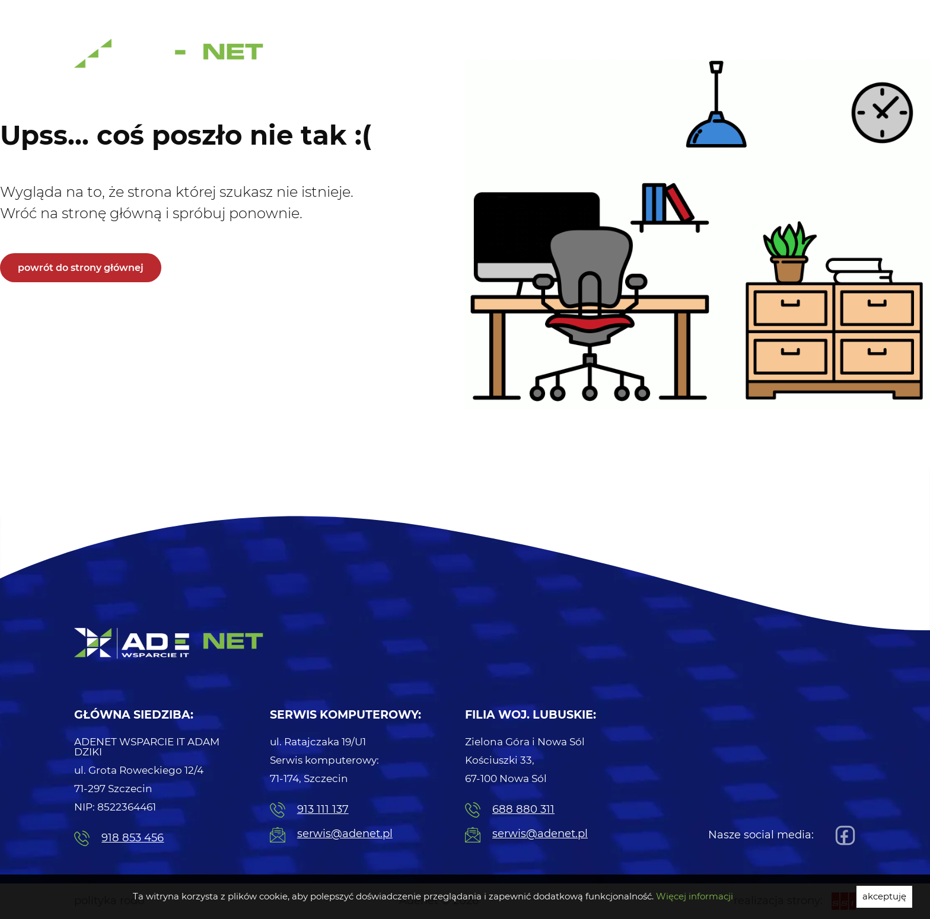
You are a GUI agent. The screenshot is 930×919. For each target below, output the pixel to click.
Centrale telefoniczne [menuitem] (622, 57)
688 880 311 (510, 810)
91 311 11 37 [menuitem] (557, 13)
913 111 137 (309, 810)
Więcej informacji (694, 896)
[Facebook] (842, 835)
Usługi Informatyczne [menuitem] (400, 57)
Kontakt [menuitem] (837, 57)
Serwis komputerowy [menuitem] (511, 57)
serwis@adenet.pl (331, 835)
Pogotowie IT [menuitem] (643, 12)
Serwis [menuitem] (832, 12)
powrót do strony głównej (81, 267)
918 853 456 (119, 838)
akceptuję (884, 896)
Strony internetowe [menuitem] (727, 57)
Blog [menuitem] (795, 57)
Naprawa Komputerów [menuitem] (744, 12)
